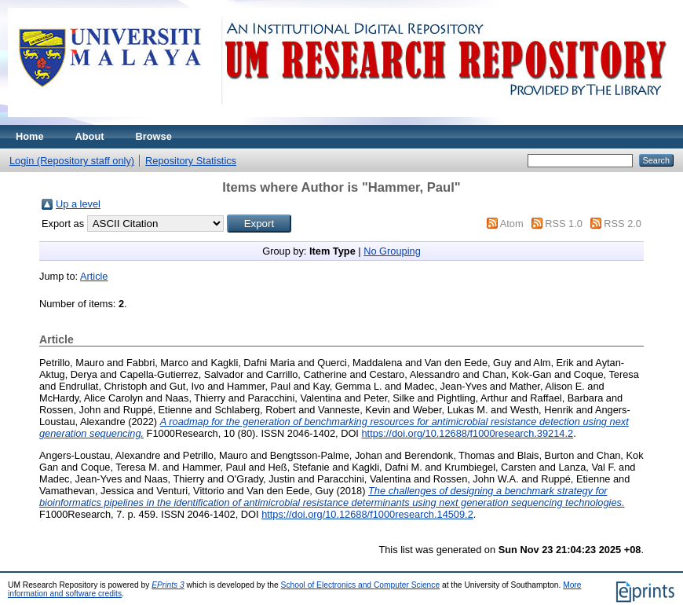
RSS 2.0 (622, 223)
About (89, 136)
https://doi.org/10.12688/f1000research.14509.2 (367, 514)
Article (94, 276)
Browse (154, 136)
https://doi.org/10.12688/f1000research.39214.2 (467, 433)
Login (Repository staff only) (71, 161)
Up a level (78, 204)
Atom (512, 223)
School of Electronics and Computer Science (360, 585)
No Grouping (392, 251)
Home (30, 136)
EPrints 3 (168, 585)
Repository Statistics (190, 161)
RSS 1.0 (564, 223)
